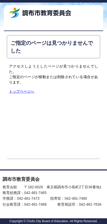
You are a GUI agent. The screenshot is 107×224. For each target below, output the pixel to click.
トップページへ (21, 91)
